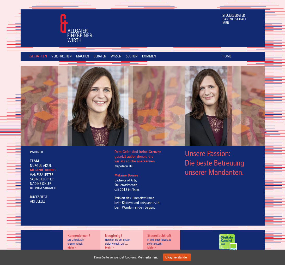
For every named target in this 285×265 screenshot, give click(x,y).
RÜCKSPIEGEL (39, 197)
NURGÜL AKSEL (41, 165)
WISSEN (116, 56)
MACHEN (82, 56)
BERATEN (100, 56)
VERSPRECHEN (61, 56)
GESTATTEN (38, 56)
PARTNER (36, 152)
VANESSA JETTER (41, 175)
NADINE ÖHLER (40, 183)
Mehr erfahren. (147, 257)
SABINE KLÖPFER (41, 179)
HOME (226, 56)
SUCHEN (132, 56)
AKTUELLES (37, 201)
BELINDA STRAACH (43, 188)
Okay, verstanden (177, 257)
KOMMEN (149, 56)
